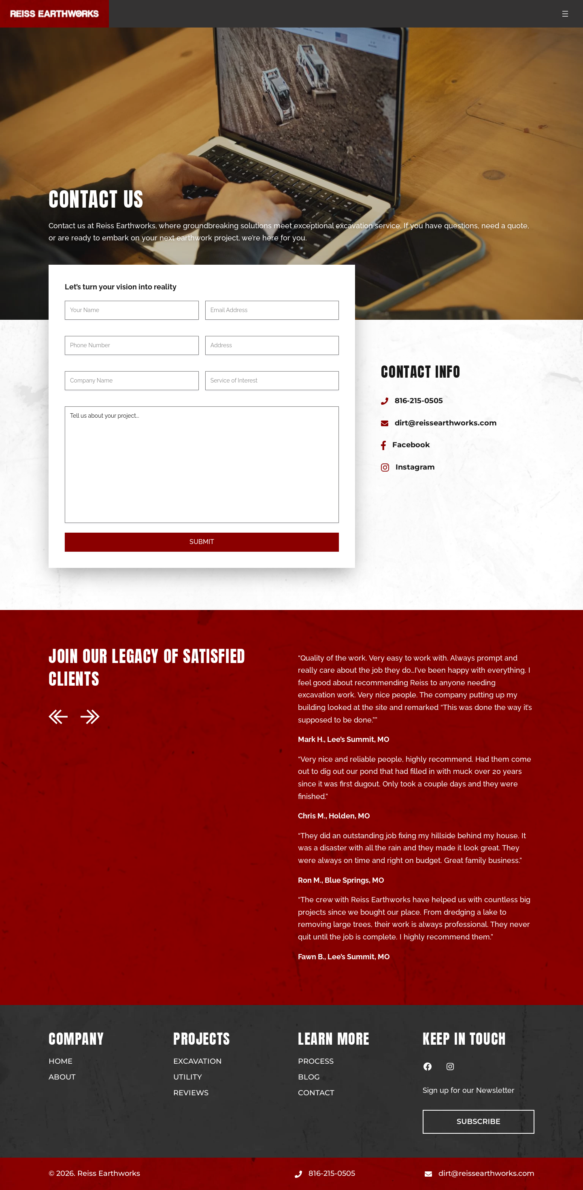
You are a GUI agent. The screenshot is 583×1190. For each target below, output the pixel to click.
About (62, 1077)
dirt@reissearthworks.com (446, 423)
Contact (316, 1092)
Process (316, 1061)
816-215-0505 (419, 400)
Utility (187, 1077)
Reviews (191, 1092)
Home (60, 1061)
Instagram (415, 467)
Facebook (411, 444)
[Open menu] (565, 14)
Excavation (197, 1061)
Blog (309, 1077)
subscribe (478, 1121)
